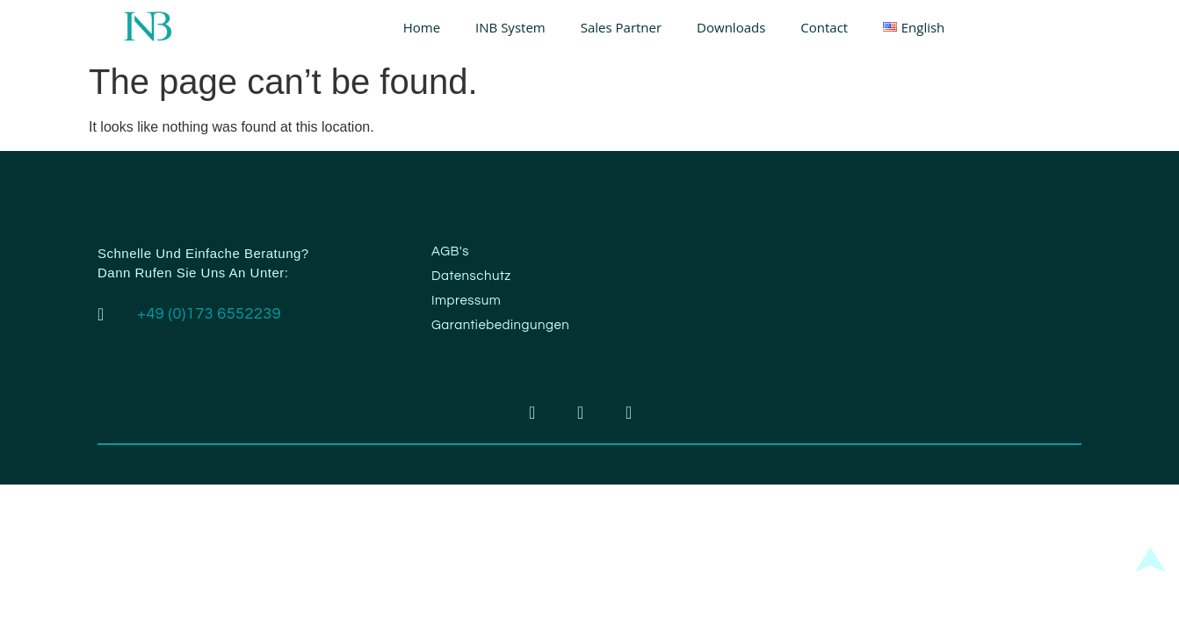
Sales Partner (621, 27)
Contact (824, 27)
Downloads (731, 27)
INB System (510, 27)
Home (421, 27)
